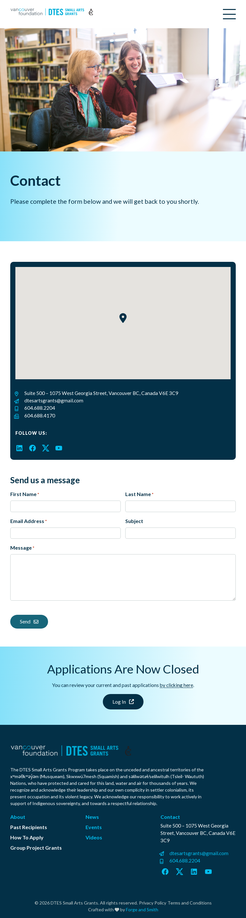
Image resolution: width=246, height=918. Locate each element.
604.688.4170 (39, 415)
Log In (123, 702)
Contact (170, 817)
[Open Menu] (229, 14)
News (92, 817)
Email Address (28, 521)
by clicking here (176, 685)
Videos (94, 837)
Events (94, 827)
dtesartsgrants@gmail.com (53, 400)
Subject (134, 521)
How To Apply (27, 837)
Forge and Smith (142, 909)
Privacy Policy (152, 902)
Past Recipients (28, 827)
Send (29, 621)
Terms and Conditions (190, 902)
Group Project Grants (36, 848)
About (17, 817)
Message (22, 548)
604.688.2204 (39, 408)
